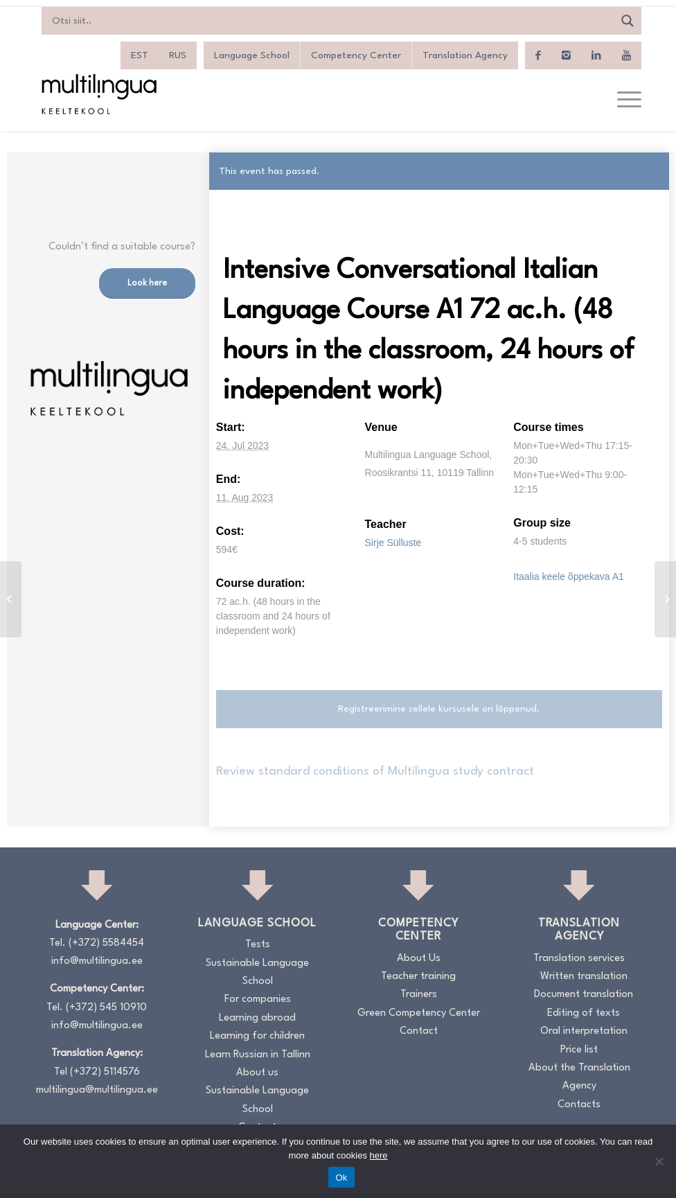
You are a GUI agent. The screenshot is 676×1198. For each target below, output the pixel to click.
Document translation (583, 994)
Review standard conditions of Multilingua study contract (375, 771)
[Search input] (331, 21)
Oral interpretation (584, 1031)
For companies (257, 999)
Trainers (418, 994)
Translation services (579, 958)
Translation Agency (465, 55)
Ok (341, 1177)
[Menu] (622, 100)
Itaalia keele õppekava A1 (568, 576)
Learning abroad (257, 1018)
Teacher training (418, 976)
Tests (257, 945)
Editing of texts (583, 1013)
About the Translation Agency (579, 1077)
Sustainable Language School (257, 972)
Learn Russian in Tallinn (257, 1055)
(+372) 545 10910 (106, 1008)
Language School (252, 55)
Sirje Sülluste (393, 542)
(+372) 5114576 (105, 1072)
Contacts (579, 1105)
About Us (419, 958)
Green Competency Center (418, 1013)
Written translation (584, 976)
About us (257, 1073)
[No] (659, 1161)
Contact (419, 1031)
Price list (579, 1050)
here (379, 1155)
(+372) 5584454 (106, 943)
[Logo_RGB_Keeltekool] (98, 94)
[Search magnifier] (627, 21)
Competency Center (356, 55)
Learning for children (257, 1036)
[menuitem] (140, 55)
